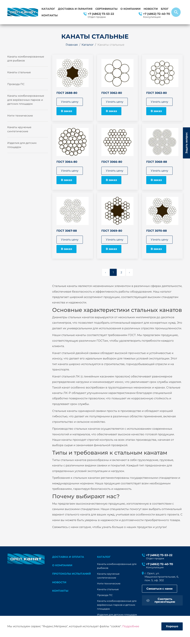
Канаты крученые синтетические (19, 129)
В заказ (66, 111)
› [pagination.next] (129, 272)
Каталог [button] (48, 8)
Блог (164, 8)
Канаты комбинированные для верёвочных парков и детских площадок (25, 99)
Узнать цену (69, 101)
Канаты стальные (19, 72)
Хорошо (172, 626)
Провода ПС (15, 84)
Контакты (50, 15)
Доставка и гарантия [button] (75, 8)
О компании (130, 8)
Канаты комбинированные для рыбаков (25, 58)
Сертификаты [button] (106, 8)
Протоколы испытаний (71, 573)
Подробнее (130, 626)
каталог (104, 556)
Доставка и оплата (68, 556)
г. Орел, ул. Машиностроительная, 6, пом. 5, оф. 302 (162, 577)
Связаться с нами (159, 588)
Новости (151, 8)
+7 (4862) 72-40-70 (156, 14)
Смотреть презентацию (164, 600)
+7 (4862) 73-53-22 (101, 14)
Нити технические (20, 115)
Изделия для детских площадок (21, 145)
